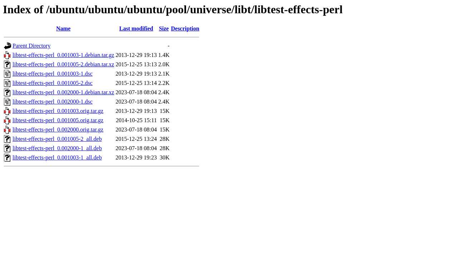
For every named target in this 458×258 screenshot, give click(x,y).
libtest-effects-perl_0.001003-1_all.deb (57, 157)
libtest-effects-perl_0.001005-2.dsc (53, 83)
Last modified (136, 28)
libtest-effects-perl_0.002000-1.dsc (53, 102)
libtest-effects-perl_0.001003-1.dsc (53, 74)
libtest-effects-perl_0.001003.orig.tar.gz (58, 111)
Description (185, 28)
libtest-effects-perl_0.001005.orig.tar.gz (58, 120)
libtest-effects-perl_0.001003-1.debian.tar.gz (63, 55)
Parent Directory (31, 46)
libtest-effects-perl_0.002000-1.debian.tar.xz (63, 92)
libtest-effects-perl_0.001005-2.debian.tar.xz (63, 64)
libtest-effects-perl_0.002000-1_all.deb (57, 148)
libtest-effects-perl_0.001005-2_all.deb (57, 139)
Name (63, 28)
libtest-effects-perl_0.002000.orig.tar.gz (58, 129)
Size (164, 28)
